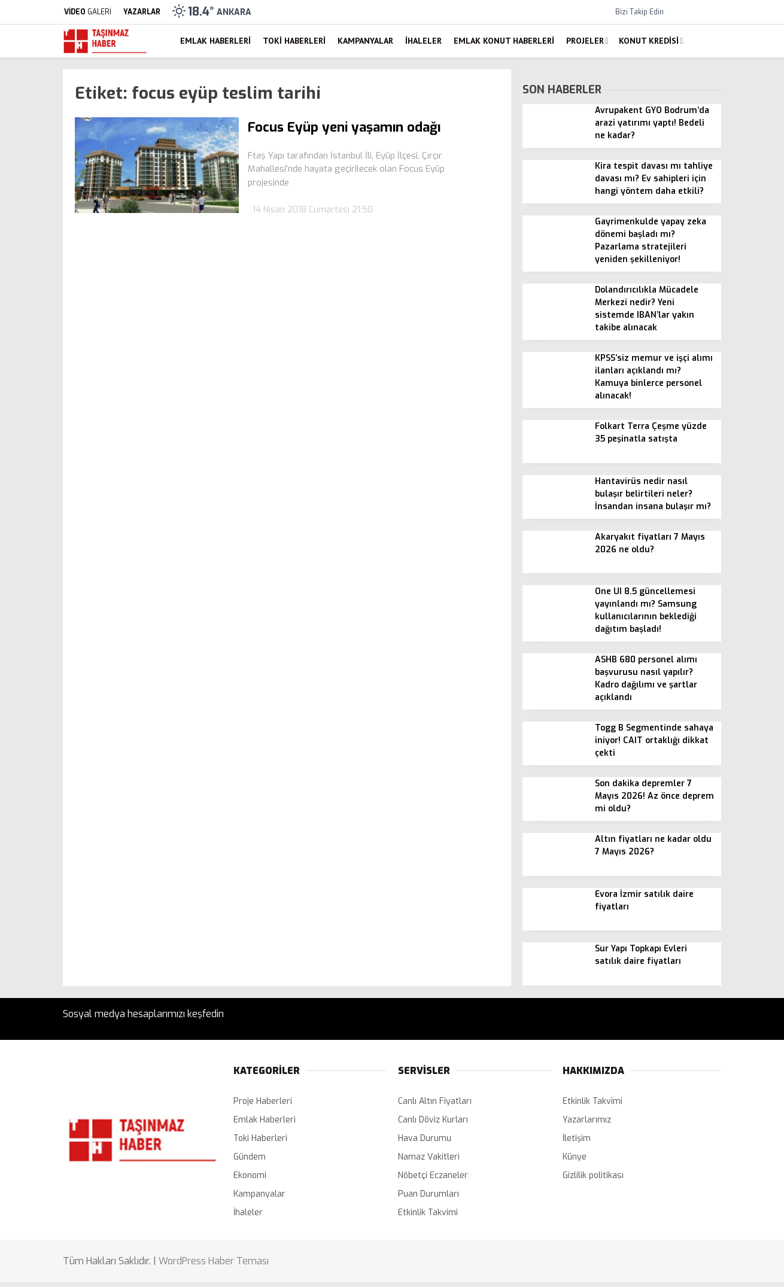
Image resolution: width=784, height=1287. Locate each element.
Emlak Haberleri (215, 40)
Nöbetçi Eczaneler (433, 1175)
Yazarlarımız (587, 1119)
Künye (575, 1157)
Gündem (249, 1157)
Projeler (585, 40)
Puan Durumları (428, 1194)
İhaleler (423, 40)
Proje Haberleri (262, 1101)
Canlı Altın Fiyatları (435, 1101)
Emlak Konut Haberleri (504, 40)
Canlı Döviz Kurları (433, 1119)
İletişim (577, 1138)
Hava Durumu (424, 1138)
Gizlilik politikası (593, 1175)
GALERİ (87, 12)
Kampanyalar (365, 40)
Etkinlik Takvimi (428, 1212)
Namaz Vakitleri (429, 1157)
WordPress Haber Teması (214, 1261)
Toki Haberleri (294, 40)
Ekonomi (249, 1175)
